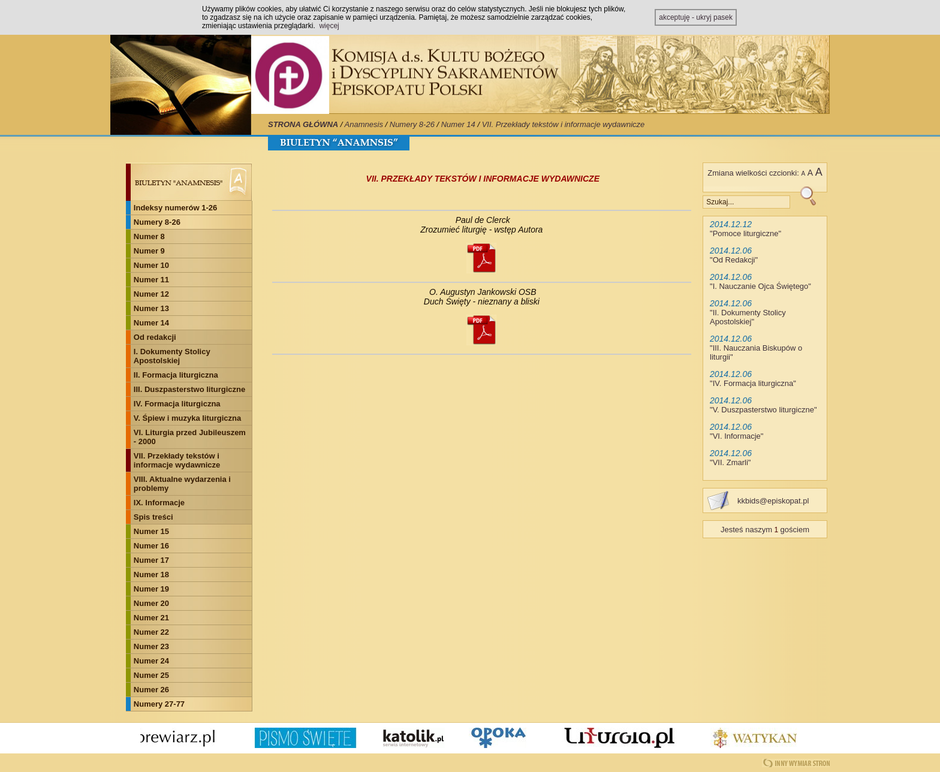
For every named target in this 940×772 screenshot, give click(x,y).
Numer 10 (151, 265)
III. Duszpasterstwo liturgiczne (189, 389)
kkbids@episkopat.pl (773, 500)
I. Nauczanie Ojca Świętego (761, 286)
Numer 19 (151, 588)
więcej (329, 26)
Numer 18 (151, 574)
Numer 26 (151, 689)
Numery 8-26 (412, 124)
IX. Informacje (159, 502)
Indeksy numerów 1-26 (175, 207)
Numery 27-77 (159, 703)
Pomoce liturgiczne (746, 233)
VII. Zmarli (730, 462)
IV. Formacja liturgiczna (177, 403)
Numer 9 (149, 250)
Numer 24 (151, 660)
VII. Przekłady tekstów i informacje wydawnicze (563, 124)
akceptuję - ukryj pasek (696, 17)
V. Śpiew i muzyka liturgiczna (187, 418)
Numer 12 (151, 294)
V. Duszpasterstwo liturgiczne (763, 409)
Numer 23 (151, 646)
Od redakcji (155, 337)
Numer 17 (151, 560)
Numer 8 (149, 236)
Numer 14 (458, 124)
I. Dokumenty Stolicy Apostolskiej (172, 356)
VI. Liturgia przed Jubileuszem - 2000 (190, 437)
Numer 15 (151, 531)
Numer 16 (151, 545)
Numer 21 (151, 617)
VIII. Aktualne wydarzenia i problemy (182, 484)
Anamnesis (364, 124)
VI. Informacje (737, 436)
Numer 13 (151, 308)
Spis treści (153, 516)
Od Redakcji (734, 259)
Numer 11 (151, 279)
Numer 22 (151, 632)
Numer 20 (151, 603)
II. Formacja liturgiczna (176, 374)
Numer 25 (151, 675)
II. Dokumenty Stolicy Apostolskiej (748, 317)
